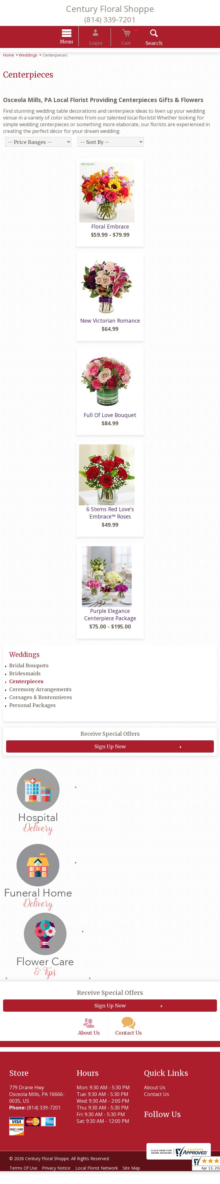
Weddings (28, 56)
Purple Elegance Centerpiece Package (110, 619)
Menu (75, 43)
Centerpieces (26, 686)
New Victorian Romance (110, 325)
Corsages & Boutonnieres (40, 702)
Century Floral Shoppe (110, 8)
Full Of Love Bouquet (110, 419)
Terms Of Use (25, 1181)
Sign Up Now (110, 751)
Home (8, 56)
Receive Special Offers (110, 738)
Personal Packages (32, 710)
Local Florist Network (103, 1181)
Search (146, 44)
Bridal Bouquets (29, 670)
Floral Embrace (110, 231)
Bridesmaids (25, 678)
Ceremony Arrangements (40, 694)
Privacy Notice (60, 1181)
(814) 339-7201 (110, 19)
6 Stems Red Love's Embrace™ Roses (110, 518)
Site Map (140, 1181)
